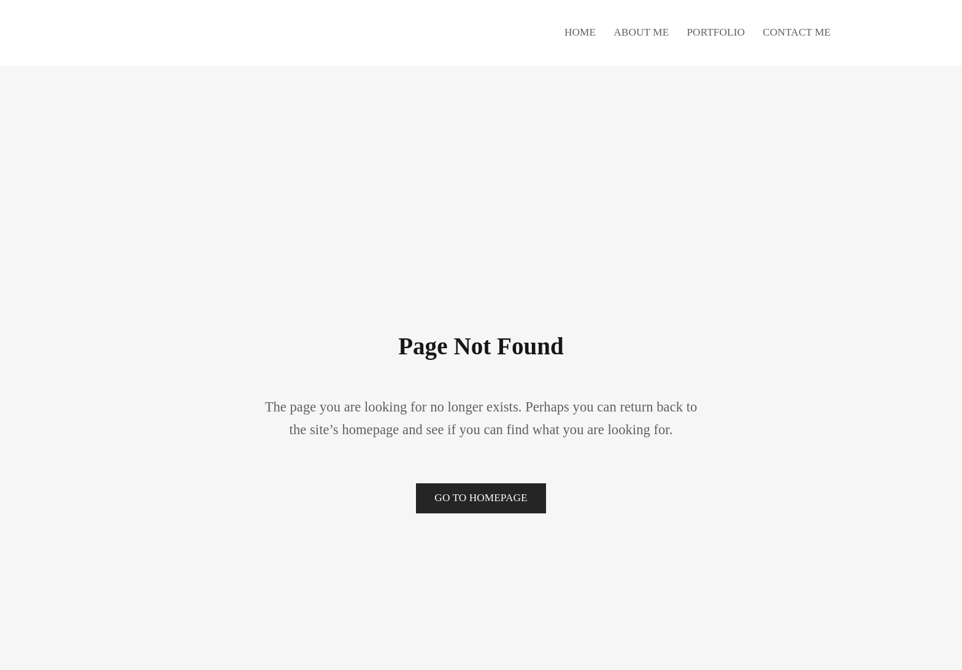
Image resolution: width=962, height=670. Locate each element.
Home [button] (580, 32)
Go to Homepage (480, 498)
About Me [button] (641, 32)
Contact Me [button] (797, 32)
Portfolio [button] (716, 32)
